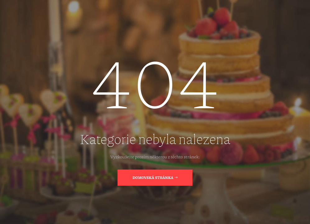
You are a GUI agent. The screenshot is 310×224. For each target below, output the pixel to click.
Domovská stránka (155, 177)
